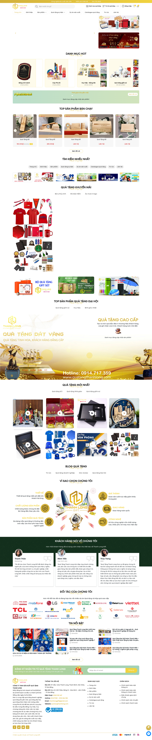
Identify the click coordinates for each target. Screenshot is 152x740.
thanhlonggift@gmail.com (58, 701)
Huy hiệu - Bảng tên (89, 83)
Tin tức (106, 12)
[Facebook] (14, 727)
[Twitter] (19, 727)
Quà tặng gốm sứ (120, 83)
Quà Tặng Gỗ (24, 139)
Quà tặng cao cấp (118, 320)
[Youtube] (23, 727)
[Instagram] (27, 727)
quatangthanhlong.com (59, 704)
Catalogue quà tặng (92, 12)
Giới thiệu (29, 12)
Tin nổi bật (76, 623)
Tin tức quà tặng (110, 6)
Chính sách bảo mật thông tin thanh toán (128, 691)
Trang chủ (17, 12)
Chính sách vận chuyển (129, 700)
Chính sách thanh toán (129, 703)
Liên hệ (116, 12)
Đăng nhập (128, 6)
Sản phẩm (41, 12)
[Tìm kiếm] (37, 6)
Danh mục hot (76, 53)
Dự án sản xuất (75, 12)
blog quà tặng (76, 466)
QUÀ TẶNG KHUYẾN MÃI (76, 187)
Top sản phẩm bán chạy (76, 108)
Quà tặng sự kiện (58, 12)
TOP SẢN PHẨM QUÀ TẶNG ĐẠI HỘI (76, 301)
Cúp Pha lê (56, 83)
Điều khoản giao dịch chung (129, 696)
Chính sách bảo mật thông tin (128, 686)
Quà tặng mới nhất (76, 385)
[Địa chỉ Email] (112, 670)
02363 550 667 (57, 695)
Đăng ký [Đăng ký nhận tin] (131, 670)
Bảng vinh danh (24, 83)
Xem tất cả (133, 94)
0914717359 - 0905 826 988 (59, 698)
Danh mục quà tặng (95, 6)
